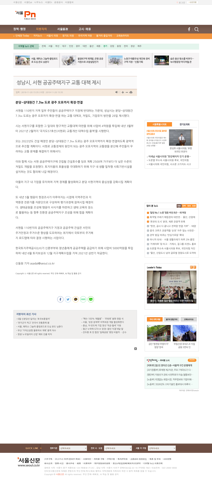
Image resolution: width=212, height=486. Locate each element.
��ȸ (193, 206)
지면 (66, 459)
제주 (139, 46)
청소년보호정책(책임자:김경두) (127, 463)
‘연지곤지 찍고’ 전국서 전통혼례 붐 (33, 323)
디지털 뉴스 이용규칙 (152, 463)
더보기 (192, 360)
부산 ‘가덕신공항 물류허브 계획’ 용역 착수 (37, 330)
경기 (105, 46)
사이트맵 (167, 459)
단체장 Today (22, 36)
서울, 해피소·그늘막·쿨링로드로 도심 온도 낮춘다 (40, 327)
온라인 (72, 459)
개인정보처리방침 (102, 463)
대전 (85, 46)
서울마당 (87, 459)
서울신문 (17, 2)
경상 (133, 46)
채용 (79, 463)
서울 (50, 46)
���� (179, 206)
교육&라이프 (122, 36)
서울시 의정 (52, 36)
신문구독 (48, 459)
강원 (112, 46)
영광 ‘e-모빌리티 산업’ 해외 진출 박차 (35, 334)
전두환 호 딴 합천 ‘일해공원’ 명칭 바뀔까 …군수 (105, 332)
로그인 (182, 2)
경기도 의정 (68, 36)
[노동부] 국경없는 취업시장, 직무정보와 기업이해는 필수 (172, 379)
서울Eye (28, 2)
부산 (57, 46)
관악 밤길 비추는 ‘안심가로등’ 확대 (167, 235)
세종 (98, 46)
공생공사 (58, 2)
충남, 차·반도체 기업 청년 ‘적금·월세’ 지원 (102, 325)
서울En (48, 2)
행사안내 (70, 463)
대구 (64, 46)
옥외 (78, 459)
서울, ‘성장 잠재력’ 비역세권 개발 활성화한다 (103, 322)
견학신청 (111, 459)
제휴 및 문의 (155, 459)
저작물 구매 (99, 459)
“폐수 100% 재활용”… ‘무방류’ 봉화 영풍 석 (103, 319)
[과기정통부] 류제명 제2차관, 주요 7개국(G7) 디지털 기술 (173, 370)
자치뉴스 (38, 36)
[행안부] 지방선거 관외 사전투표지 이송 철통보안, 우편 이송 (174, 375)
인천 (71, 46)
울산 (92, 46)
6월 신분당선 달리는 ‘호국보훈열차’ (34, 319)
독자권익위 (123, 459)
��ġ (184, 206)
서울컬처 (69, 2)
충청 (119, 46)
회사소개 (48, 463)
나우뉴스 (38, 2)
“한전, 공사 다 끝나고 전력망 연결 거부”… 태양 (173, 226)
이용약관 (87, 463)
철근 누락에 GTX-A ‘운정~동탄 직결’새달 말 (103, 329)
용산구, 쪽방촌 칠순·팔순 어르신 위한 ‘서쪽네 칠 (171, 301)
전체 (44, 46)
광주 (78, 46)
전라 (126, 46)
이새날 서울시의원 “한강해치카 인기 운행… (170, 156)
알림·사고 (59, 463)
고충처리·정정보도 (138, 459)
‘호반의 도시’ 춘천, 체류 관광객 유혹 (167, 221)
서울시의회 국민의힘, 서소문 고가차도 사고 (170, 164)
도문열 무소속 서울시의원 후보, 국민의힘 (169, 160)
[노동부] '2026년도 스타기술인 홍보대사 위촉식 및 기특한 (173, 384)
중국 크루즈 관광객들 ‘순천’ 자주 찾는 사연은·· (172, 230)
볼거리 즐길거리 (104, 36)
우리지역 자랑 (85, 36)
